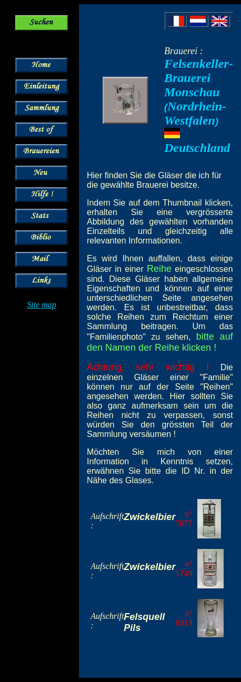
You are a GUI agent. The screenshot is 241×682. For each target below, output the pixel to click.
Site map (41, 304)
